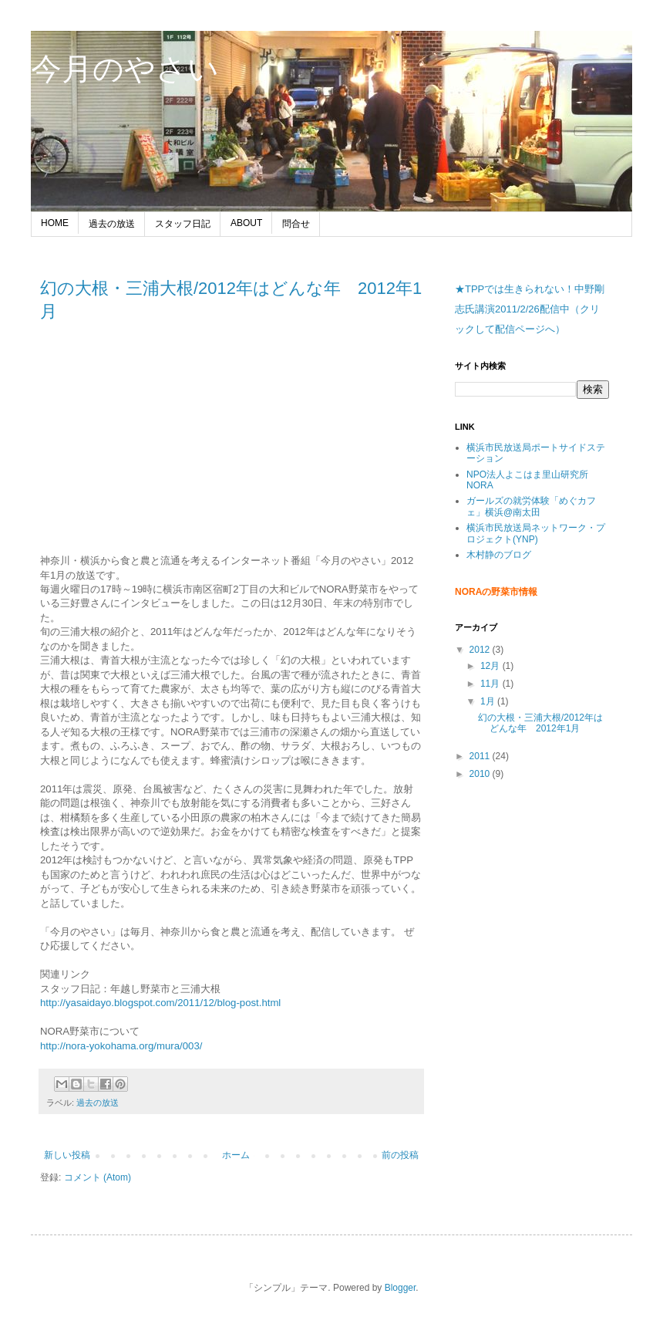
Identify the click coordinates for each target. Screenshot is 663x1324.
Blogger (400, 1287)
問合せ (296, 223)
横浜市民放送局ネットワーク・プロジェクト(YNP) (535, 533)
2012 (481, 649)
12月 (491, 665)
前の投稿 (400, 1155)
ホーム (236, 1155)
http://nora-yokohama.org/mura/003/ (121, 1046)
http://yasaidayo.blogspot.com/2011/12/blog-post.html (160, 1002)
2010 (481, 773)
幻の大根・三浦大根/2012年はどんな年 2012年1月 (540, 723)
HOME (55, 223)
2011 (481, 756)
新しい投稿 (67, 1155)
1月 (488, 701)
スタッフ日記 (182, 223)
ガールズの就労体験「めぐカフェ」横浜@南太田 (531, 506)
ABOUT (246, 223)
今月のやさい (125, 69)
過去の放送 (112, 223)
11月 (491, 683)
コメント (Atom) (97, 1177)
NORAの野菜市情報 (496, 591)
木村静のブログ (498, 554)
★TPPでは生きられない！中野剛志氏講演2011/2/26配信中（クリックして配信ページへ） (529, 309)
